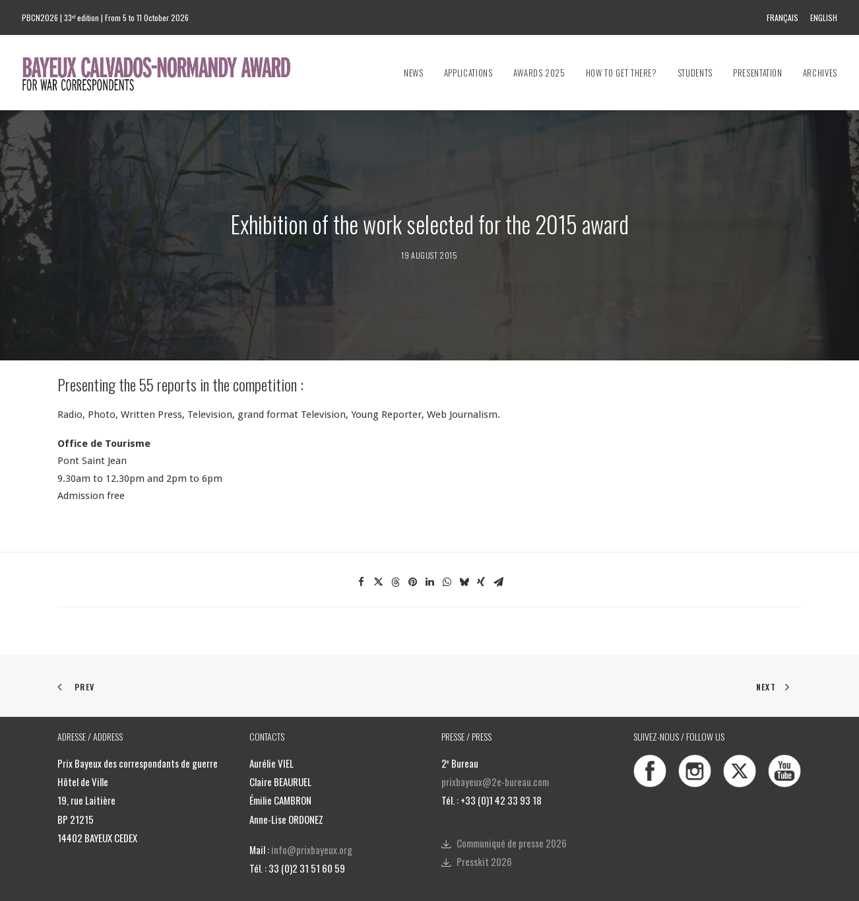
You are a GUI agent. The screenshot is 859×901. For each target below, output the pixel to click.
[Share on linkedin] (429, 554)
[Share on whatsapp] (447, 554)
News (414, 72)
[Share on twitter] (378, 554)
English (823, 17)
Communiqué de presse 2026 (512, 814)
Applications (468, 72)
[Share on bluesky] (464, 554)
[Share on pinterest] (412, 554)
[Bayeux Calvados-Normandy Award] (162, 72)
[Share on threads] (395, 554)
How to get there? (621, 72)
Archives (820, 72)
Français (782, 17)
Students (695, 72)
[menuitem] (785, 17)
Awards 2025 (539, 72)
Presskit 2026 (484, 833)
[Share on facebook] (361, 554)
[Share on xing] (481, 554)
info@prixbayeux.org (311, 822)
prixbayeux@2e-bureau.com (495, 754)
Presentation (757, 72)
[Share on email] (498, 554)
